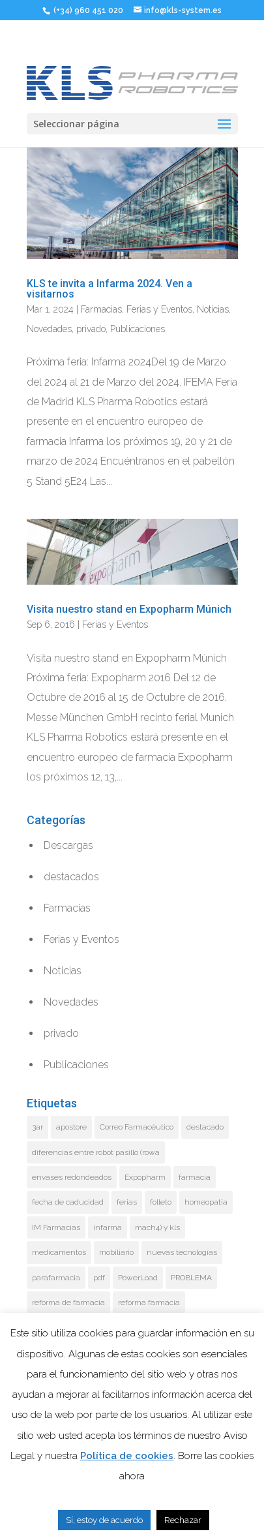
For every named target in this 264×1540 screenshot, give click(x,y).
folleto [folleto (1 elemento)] (160, 1202)
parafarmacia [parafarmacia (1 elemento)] (56, 1277)
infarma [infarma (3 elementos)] (107, 1227)
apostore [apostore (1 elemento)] (71, 1127)
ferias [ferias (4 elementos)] (127, 1202)
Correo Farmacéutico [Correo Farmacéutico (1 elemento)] (136, 1127)
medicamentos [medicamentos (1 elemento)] (59, 1252)
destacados (71, 876)
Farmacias (101, 309)
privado (91, 329)
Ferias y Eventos (159, 309)
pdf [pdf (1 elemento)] (99, 1277)
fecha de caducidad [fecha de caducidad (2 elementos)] (68, 1202)
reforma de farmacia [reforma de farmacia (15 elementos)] (68, 1302)
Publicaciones (137, 329)
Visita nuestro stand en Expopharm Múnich (129, 609)
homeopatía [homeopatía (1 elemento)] (205, 1202)
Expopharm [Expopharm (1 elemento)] (145, 1177)
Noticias (213, 309)
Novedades (49, 329)
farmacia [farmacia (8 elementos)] (195, 1177)
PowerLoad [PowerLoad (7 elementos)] (138, 1277)
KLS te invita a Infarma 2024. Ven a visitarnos (109, 288)
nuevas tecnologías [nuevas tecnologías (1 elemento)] (182, 1252)
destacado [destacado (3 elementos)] (205, 1127)
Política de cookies (126, 1456)
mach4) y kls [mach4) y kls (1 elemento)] (157, 1227)
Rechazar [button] (182, 1520)
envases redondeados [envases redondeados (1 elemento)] (71, 1177)
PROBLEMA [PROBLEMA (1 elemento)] (191, 1277)
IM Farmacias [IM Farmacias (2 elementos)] (56, 1227)
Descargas (68, 845)
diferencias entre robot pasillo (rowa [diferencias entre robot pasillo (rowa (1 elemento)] (96, 1152)
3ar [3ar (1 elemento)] (37, 1127)
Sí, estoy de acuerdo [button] (104, 1520)
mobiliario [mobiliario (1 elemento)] (116, 1252)
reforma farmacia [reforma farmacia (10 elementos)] (149, 1302)
